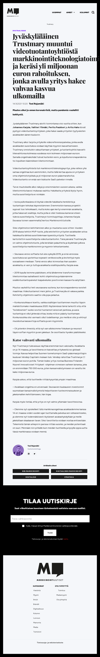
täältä (65, 539)
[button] (70, 12)
